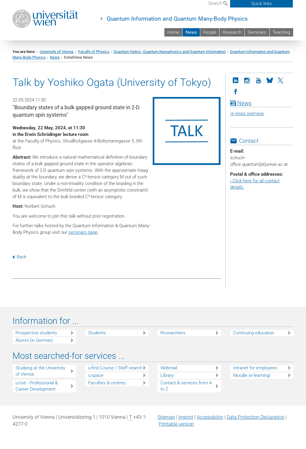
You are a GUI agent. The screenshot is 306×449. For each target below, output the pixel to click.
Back (19, 257)
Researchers (173, 333)
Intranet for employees (255, 368)
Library (167, 375)
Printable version (176, 424)
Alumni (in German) (34, 340)
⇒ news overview (247, 113)
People (209, 32)
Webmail (168, 368)
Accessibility (210, 417)
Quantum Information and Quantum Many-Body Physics (177, 19)
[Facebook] (235, 91)
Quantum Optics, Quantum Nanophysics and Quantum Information (170, 51)
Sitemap (166, 417)
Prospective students (36, 333)
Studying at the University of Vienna (40, 371)
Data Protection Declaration (255, 417)
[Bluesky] (270, 80)
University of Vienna (57, 51)
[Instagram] (247, 80)
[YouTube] (258, 80)
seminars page (82, 232)
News (191, 32)
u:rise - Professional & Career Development (37, 386)
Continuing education (253, 333)
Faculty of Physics (93, 51)
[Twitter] (281, 80)
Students (97, 333)
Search (218, 3)
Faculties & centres (107, 383)
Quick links (261, 3)
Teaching (281, 32)
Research (232, 32)
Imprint (185, 417)
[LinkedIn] (235, 80)
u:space (95, 375)
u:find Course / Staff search (115, 368)
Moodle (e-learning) (251, 375)
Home (173, 32)
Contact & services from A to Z (186, 386)
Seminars (257, 32)
